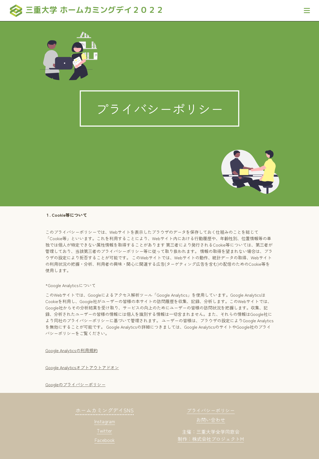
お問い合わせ (210, 419)
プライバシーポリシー (211, 410)
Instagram (104, 421)
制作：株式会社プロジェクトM (211, 438)
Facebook (104, 439)
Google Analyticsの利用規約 (71, 350)
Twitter (104, 430)
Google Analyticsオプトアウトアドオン (82, 367)
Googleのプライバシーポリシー (75, 384)
